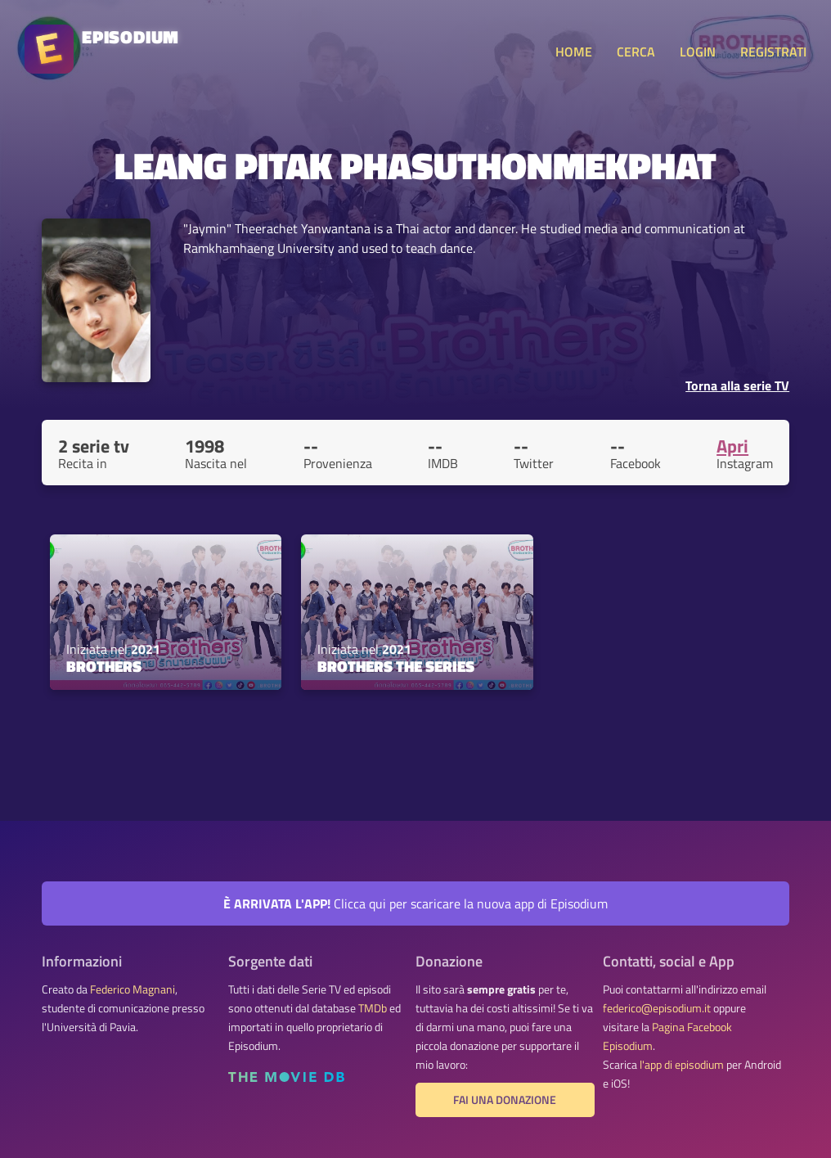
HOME (573, 51)
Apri (732, 446)
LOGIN (698, 51)
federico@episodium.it (657, 1008)
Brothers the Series (395, 666)
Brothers (103, 666)
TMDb (372, 1008)
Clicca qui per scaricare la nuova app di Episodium (415, 903)
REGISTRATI (773, 51)
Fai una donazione (504, 1100)
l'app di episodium (682, 1065)
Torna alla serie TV (737, 385)
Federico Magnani (132, 989)
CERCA (636, 51)
